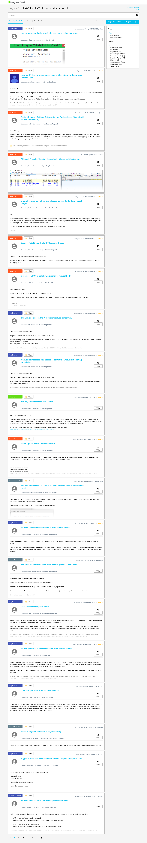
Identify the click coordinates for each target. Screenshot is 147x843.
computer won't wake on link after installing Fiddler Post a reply (49, 564)
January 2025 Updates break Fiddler (37, 401)
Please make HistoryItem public (35, 606)
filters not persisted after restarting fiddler (40, 690)
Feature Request (116, 37)
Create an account (132, 7)
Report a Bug (131, 22)
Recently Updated (15, 21)
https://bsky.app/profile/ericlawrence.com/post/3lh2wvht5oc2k (32, 429)
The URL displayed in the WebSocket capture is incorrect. (46, 317)
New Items (27, 21)
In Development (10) (117, 54)
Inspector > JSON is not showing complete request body (46, 275)
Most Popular (38, 21)
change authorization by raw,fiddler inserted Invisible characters (49, 33)
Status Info (100, 21)
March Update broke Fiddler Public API (38, 443)
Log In (137, 10)
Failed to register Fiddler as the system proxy (41, 731)
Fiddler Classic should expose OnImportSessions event (45, 800)
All (111, 33)
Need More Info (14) (117, 56)
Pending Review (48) (118, 58)
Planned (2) (114, 60)
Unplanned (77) (116, 64)
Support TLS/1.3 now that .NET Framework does (42, 243)
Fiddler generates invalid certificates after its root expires (46, 648)
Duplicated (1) (115, 52)
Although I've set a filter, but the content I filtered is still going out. (50, 159)
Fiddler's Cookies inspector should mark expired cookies (45, 527)
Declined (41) (115, 50)
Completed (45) (116, 47)
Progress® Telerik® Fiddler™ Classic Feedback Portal (38, 8)
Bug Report (114, 35)
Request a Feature (114, 22)
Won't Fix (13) (115, 66)
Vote (98, 39)
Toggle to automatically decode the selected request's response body (51, 758)
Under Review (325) (117, 62)
